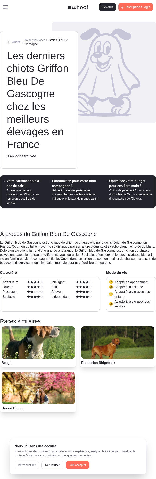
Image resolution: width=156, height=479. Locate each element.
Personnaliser (27, 465)
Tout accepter (77, 465)
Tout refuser (52, 465)
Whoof (16, 42)
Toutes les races (35, 40)
